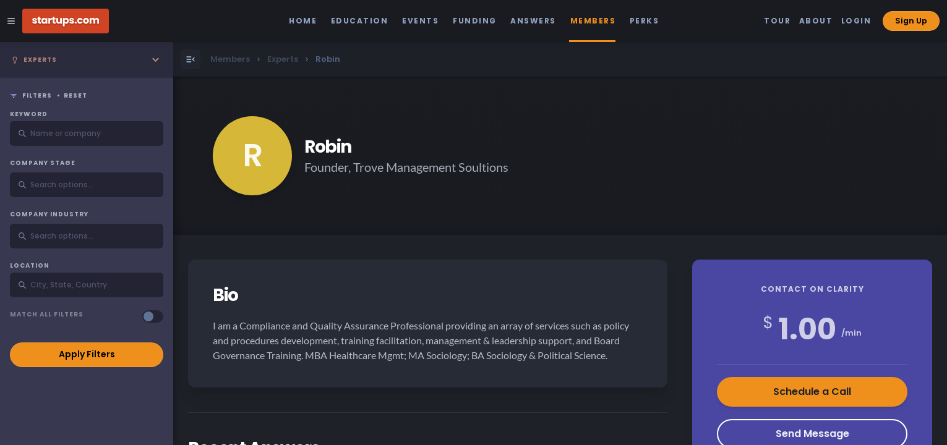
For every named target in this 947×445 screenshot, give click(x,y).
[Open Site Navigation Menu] (11, 21)
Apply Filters (87, 354)
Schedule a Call (812, 391)
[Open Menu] (190, 59)
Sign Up (911, 20)
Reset (75, 95)
